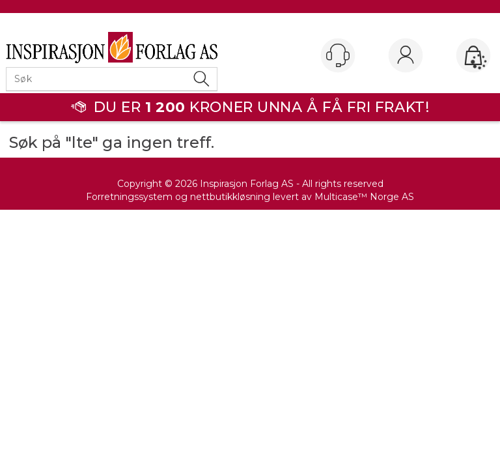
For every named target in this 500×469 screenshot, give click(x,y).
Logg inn (405, 56)
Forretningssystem (129, 197)
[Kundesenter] (337, 55)
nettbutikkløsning (230, 197)
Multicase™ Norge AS (364, 197)
